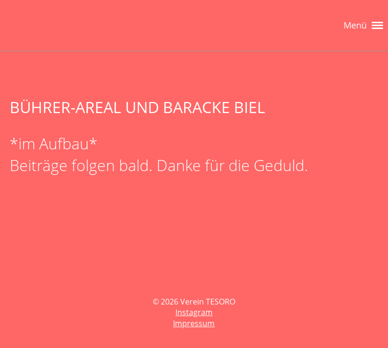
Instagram (194, 312)
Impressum (194, 323)
